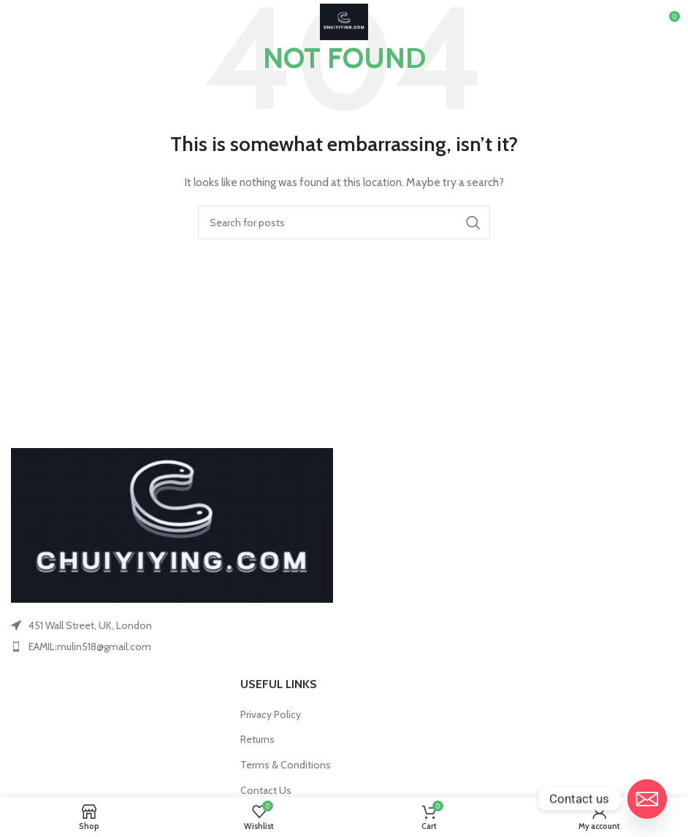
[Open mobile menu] (35, 21)
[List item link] (172, 647)
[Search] (344, 222)
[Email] (647, 799)
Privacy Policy (270, 714)
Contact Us (265, 790)
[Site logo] (344, 20)
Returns (257, 739)
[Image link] (172, 524)
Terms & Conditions (285, 764)
